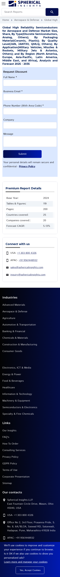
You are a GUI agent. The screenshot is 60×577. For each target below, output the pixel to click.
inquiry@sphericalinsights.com (27, 275)
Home (5, 20)
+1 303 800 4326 (26, 253)
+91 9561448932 (28, 260)
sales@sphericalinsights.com (26, 267)
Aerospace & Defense (26, 20)
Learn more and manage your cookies (25, 562)
